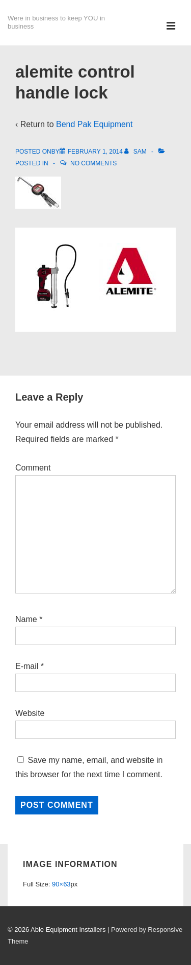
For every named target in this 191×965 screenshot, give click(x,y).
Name (26, 619)
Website (30, 713)
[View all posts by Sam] (136, 151)
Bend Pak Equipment (94, 124)
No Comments (93, 163)
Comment (32, 467)
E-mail (26, 666)
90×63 (61, 884)
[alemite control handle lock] (95, 151)
